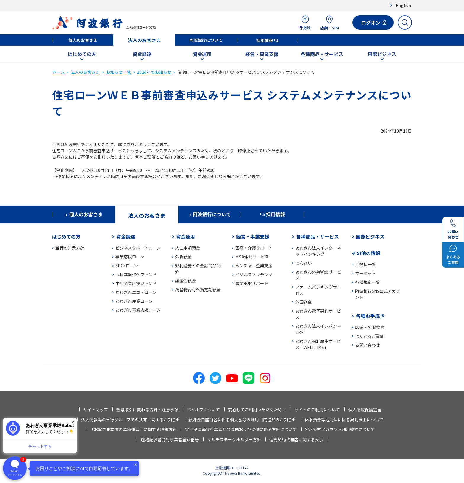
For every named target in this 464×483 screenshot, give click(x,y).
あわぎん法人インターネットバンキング (318, 251)
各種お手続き (370, 315)
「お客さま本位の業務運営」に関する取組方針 (133, 429)
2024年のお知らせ (154, 72)
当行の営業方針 (69, 248)
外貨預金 (183, 257)
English (403, 5)
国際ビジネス (382, 53)
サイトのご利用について (317, 409)
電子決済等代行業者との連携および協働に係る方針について (241, 429)
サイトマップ (95, 409)
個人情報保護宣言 (364, 409)
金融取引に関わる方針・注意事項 (147, 409)
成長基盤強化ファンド (136, 274)
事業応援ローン (129, 257)
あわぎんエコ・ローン (136, 292)
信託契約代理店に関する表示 (296, 439)
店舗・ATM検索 (369, 327)
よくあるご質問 (369, 336)
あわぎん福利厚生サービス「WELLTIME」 (318, 344)
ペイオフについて (203, 409)
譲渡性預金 (185, 281)
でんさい (303, 263)
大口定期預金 (187, 248)
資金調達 (142, 53)
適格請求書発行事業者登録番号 (170, 439)
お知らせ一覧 (118, 72)
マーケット (365, 273)
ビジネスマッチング (254, 274)
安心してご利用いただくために (257, 409)
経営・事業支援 (261, 53)
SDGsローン (126, 265)
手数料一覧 (365, 264)
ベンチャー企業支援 (254, 265)
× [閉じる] (73, 422)
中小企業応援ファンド (136, 283)
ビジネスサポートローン (138, 248)
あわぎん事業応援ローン (138, 310)
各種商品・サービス (322, 53)
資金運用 (202, 53)
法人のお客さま (144, 40)
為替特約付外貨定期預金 (198, 289)
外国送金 (303, 302)
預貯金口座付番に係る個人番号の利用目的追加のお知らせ (242, 420)
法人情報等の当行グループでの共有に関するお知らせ (130, 420)
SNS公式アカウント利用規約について (340, 429)
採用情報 (264, 40)
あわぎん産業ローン (133, 301)
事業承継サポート (251, 283)
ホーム (58, 72)
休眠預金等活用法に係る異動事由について (343, 420)
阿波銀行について (206, 40)
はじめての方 (82, 53)
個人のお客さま (82, 40)
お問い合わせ (367, 345)
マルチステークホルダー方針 (234, 439)
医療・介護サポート (254, 248)
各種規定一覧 (367, 282)
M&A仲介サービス (252, 257)
